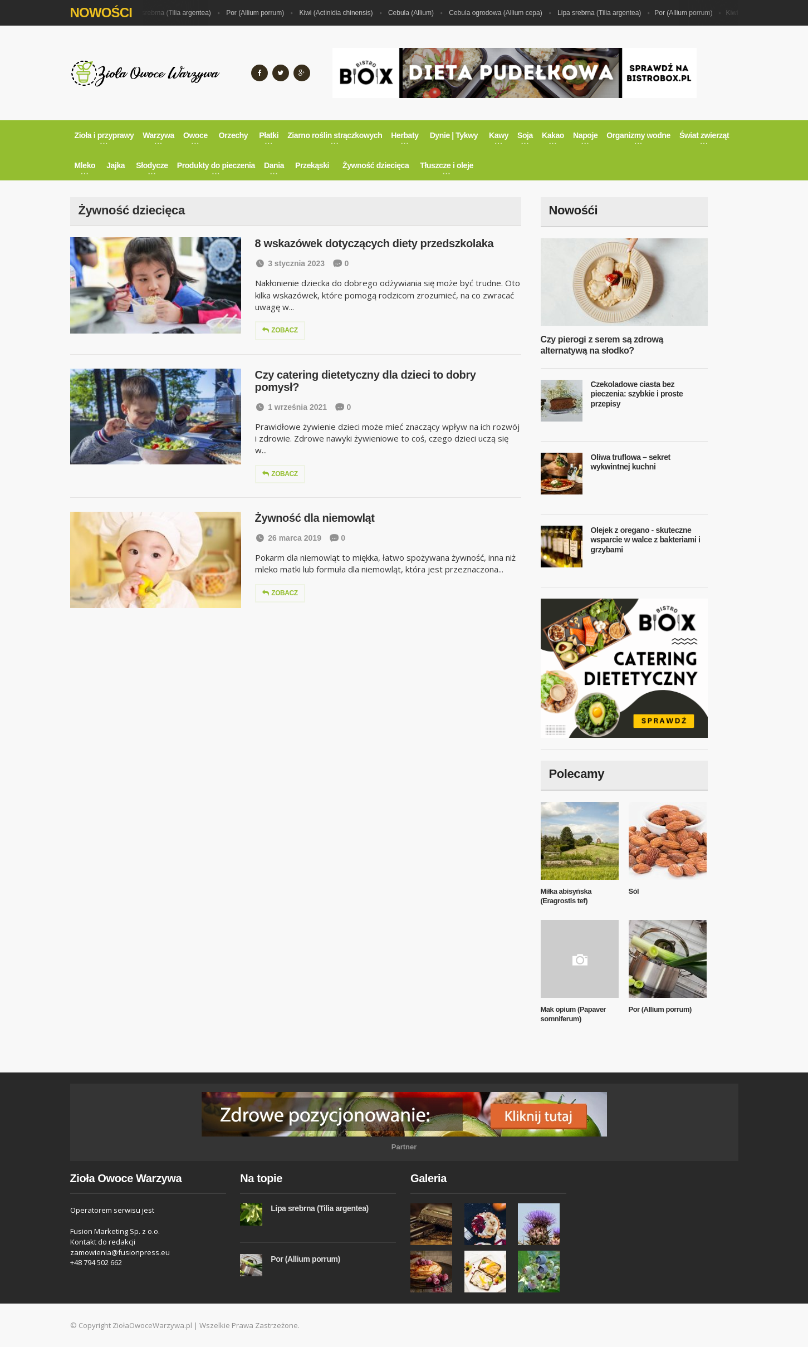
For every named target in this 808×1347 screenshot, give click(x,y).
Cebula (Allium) (414, 13)
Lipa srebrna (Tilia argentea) (172, 13)
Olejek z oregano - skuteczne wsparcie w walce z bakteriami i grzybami (646, 540)
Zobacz (280, 330)
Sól (634, 891)
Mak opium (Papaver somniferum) (573, 1014)
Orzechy (233, 135)
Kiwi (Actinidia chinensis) (339, 13)
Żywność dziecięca (375, 165)
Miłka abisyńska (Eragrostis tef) (566, 896)
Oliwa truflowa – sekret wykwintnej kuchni (630, 462)
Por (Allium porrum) (258, 13)
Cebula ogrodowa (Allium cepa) (498, 13)
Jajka (115, 165)
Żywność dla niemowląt (315, 518)
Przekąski (312, 165)
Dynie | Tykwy (454, 135)
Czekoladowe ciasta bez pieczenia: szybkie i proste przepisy (637, 394)
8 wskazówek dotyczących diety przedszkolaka (374, 243)
